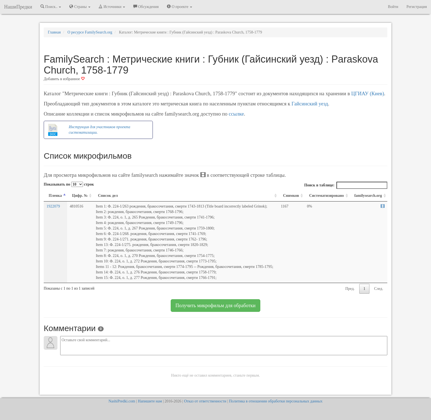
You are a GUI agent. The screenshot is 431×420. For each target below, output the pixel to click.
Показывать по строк (69, 184)
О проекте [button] (179, 6)
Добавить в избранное (64, 79)
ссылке (236, 114)
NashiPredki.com (122, 401)
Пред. (350, 289)
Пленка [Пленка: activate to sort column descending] (55, 196)
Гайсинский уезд (309, 104)
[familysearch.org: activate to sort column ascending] (368, 195)
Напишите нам (150, 401)
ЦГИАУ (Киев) (367, 93)
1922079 (53, 206)
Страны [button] (79, 6)
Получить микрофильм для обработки (215, 305)
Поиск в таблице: (345, 185)
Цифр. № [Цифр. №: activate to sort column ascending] (80, 196)
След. (378, 289)
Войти (393, 7)
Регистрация (417, 7)
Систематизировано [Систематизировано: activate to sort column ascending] (326, 196)
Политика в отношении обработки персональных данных (275, 401)
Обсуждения (146, 6)
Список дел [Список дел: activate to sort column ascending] (108, 196)
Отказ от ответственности (205, 401)
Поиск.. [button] (50, 6)
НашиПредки (18, 7)
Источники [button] (112, 6)
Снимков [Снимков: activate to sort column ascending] (291, 196)
